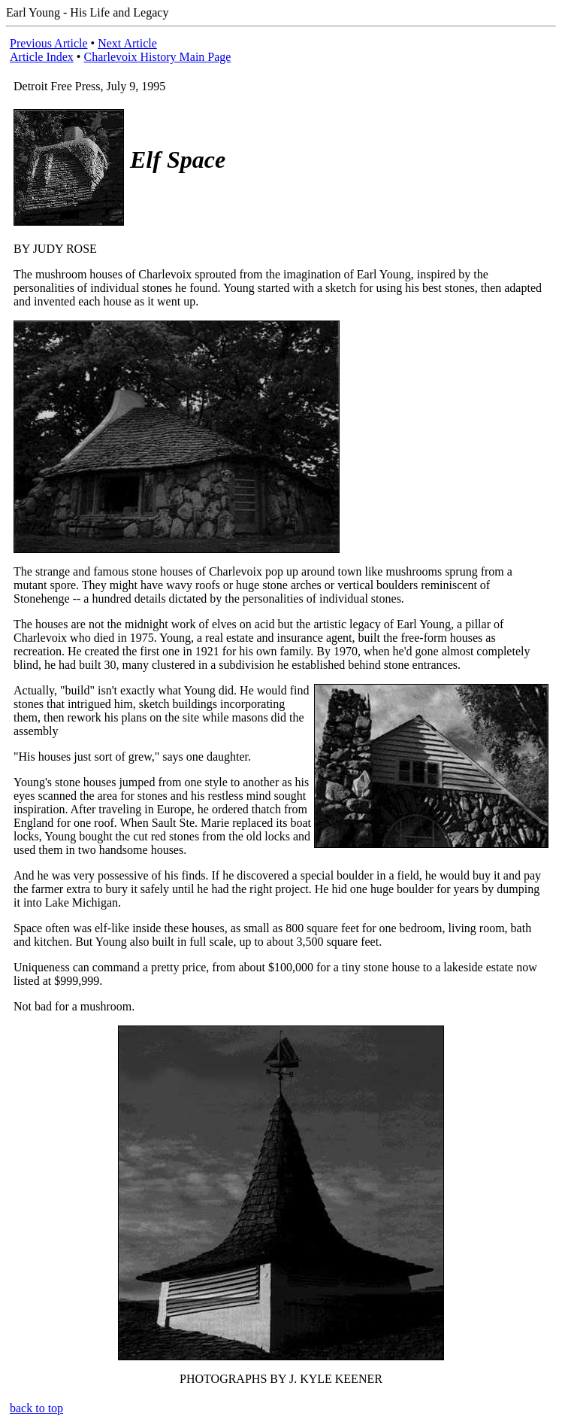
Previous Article (49, 43)
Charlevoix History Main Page (157, 56)
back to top (36, 1408)
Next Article (127, 43)
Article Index (42, 56)
